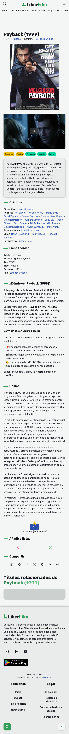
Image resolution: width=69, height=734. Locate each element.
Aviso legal (51, 692)
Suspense (9, 154)
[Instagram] (7, 651)
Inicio (18, 692)
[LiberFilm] (34, 4)
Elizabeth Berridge (14, 226)
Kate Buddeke (50, 223)
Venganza (31, 154)
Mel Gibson (20, 212)
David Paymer (11, 216)
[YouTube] (34, 131)
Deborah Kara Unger (52, 216)
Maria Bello (52, 212)
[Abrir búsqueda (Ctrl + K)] (7, 726)
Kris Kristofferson (13, 219)
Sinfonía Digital (45, 677)
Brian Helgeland (25, 209)
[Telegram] (19, 565)
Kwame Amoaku (35, 226)
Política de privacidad (51, 700)
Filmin (5, 10)
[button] (4, 4)
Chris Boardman (30, 230)
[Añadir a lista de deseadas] (19, 547)
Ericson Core (25, 241)
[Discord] (27, 565)
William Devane (33, 219)
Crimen (52, 154)
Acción (20, 154)
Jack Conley (20, 223)
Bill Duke (35, 223)
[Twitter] (35, 565)
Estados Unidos (44, 38)
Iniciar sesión (18, 703)
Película (16, 38)
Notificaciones (50, 716)
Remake (42, 154)
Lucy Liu (49, 219)
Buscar (18, 698)
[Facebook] (42, 565)
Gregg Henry (36, 212)
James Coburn (30, 216)
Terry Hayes (38, 234)
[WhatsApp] (12, 565)
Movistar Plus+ (20, 10)
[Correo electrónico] (50, 565)
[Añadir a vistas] (50, 547)
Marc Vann (53, 226)
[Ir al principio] (61, 726)
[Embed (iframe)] (57, 565)
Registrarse (18, 709)
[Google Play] (16, 651)
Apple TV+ (53, 10)
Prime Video (38, 10)
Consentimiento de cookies (51, 709)
